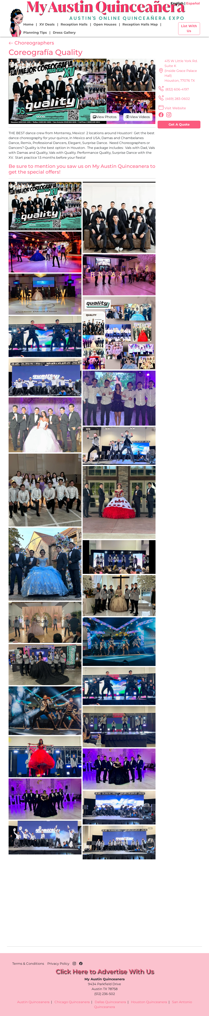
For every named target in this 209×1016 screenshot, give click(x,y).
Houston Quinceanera (149, 1002)
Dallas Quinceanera (110, 1002)
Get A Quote (179, 124)
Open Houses (105, 24)
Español (193, 3)
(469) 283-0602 (174, 99)
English (177, 3)
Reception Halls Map (140, 24)
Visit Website (172, 108)
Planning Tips (35, 33)
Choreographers (31, 43)
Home (28, 24)
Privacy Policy (58, 964)
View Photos (105, 117)
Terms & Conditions (28, 964)
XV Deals (47, 24)
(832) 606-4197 (173, 89)
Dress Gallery (64, 33)
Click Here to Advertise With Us (105, 971)
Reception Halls (74, 24)
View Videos (138, 117)
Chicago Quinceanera (72, 1002)
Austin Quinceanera (33, 1002)
